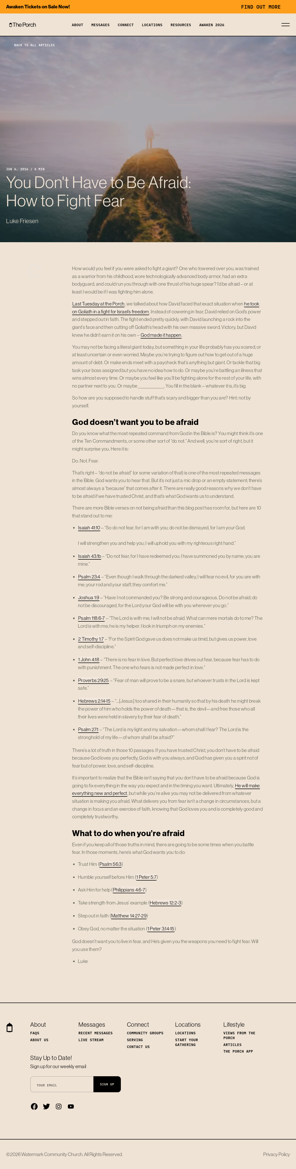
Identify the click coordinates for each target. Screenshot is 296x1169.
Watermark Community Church (52, 1154)
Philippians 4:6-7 (129, 890)
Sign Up (107, 1084)
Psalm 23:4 (89, 577)
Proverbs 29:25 (93, 680)
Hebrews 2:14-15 (94, 701)
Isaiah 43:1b (89, 556)
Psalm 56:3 (111, 864)
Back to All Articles (30, 45)
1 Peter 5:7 (146, 877)
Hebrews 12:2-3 (165, 903)
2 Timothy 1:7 (91, 639)
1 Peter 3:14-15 (160, 929)
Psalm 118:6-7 (91, 618)
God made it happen (161, 335)
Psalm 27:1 (88, 729)
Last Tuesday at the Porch (98, 304)
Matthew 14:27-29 (128, 916)
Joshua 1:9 (88, 597)
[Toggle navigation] (285, 24)
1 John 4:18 (88, 659)
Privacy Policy (276, 1154)
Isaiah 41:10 (89, 528)
